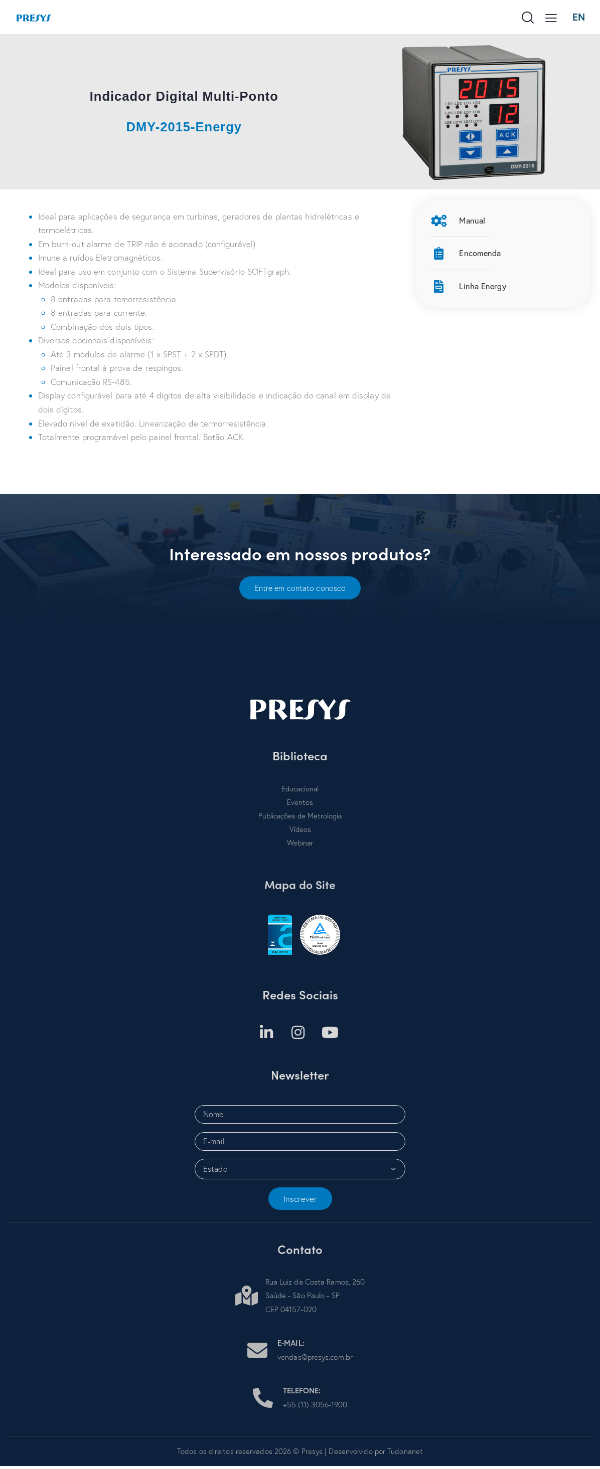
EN (578, 17)
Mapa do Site (300, 888)
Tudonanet (405, 1454)
